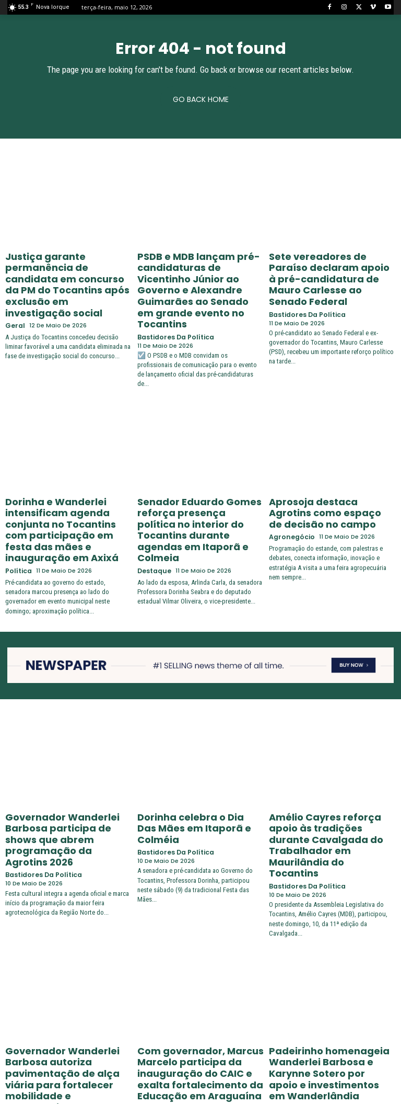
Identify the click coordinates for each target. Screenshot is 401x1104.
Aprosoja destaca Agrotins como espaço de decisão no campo (325, 474)
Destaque (153, 502)
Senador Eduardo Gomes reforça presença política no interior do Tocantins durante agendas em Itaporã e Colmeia (199, 478)
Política (17, 511)
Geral (14, 293)
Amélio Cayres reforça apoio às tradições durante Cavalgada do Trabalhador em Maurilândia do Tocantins (332, 768)
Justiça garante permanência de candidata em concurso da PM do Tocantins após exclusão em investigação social (67, 269)
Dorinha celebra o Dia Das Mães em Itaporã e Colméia (200, 760)
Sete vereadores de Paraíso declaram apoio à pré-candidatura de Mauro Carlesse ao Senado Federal (325, 269)
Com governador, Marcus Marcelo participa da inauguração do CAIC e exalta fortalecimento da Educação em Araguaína (196, 973)
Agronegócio (289, 494)
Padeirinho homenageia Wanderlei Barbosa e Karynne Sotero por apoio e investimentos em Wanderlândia (329, 973)
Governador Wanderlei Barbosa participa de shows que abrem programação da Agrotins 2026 (62, 768)
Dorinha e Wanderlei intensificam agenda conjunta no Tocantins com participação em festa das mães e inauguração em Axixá (68, 482)
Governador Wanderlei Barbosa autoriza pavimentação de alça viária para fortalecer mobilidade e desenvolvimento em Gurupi (63, 973)
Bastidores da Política (172, 302)
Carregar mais (200, 1076)
